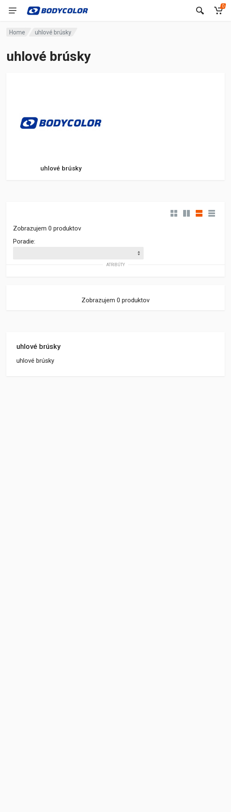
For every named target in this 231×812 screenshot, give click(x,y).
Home (17, 32)
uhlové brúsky (38, 346)
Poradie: (24, 241)
